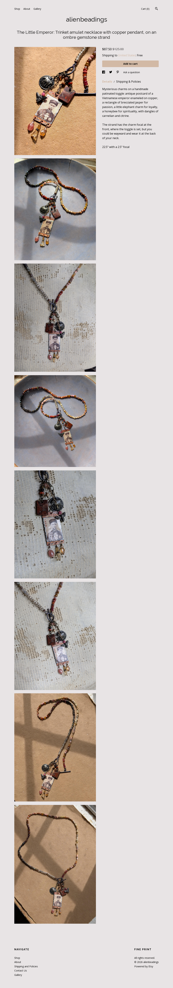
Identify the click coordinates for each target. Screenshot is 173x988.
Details (107, 81)
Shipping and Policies (26, 966)
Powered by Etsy (143, 966)
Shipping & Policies (128, 81)
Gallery (37, 8)
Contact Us (20, 970)
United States (127, 55)
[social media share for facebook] (104, 72)
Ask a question (131, 72)
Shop (17, 8)
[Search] (156, 9)
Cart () (145, 8)
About (26, 8)
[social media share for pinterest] (118, 72)
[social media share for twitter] (111, 72)
